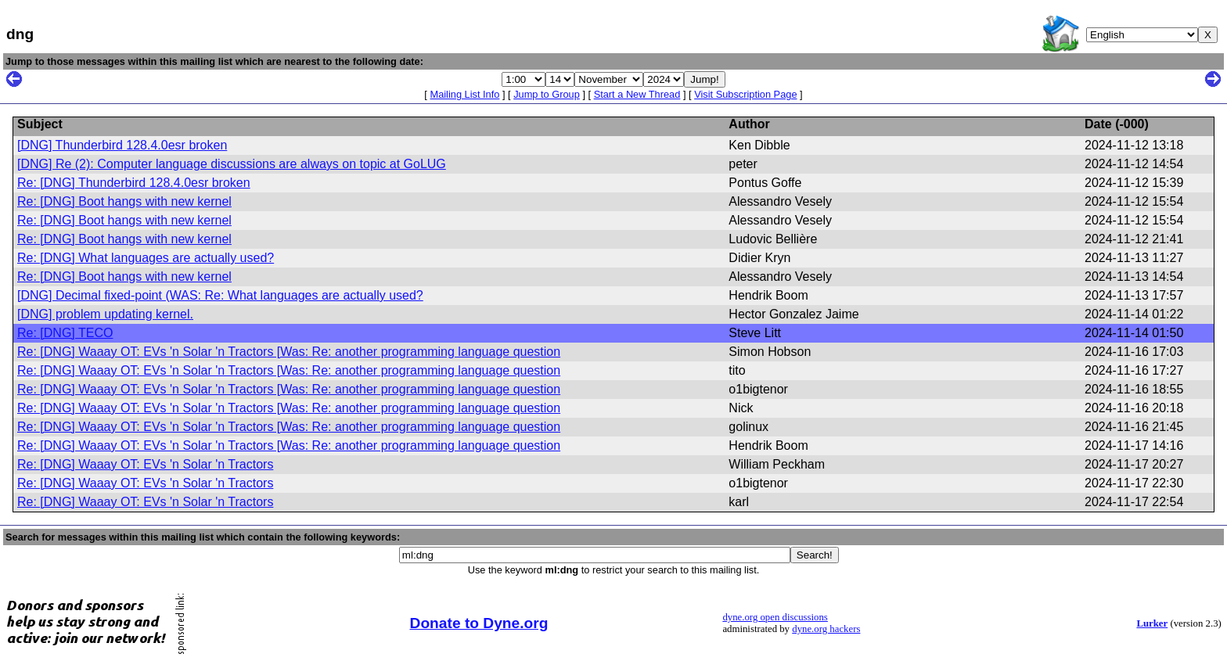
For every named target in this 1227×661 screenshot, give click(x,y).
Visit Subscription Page (745, 94)
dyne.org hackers (826, 628)
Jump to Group (546, 94)
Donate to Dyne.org (479, 623)
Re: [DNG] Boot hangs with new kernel (124, 201)
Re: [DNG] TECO (65, 332)
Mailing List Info (464, 94)
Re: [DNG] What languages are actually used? (145, 257)
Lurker (1152, 623)
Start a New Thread (637, 94)
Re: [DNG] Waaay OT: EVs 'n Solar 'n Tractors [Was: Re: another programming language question (288, 351)
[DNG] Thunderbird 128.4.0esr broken (122, 145)
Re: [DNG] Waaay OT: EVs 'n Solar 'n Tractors (145, 464)
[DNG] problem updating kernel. (105, 314)
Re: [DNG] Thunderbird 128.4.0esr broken (133, 182)
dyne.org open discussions (774, 617)
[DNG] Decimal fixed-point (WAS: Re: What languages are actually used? (220, 295)
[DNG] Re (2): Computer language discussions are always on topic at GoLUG (231, 164)
